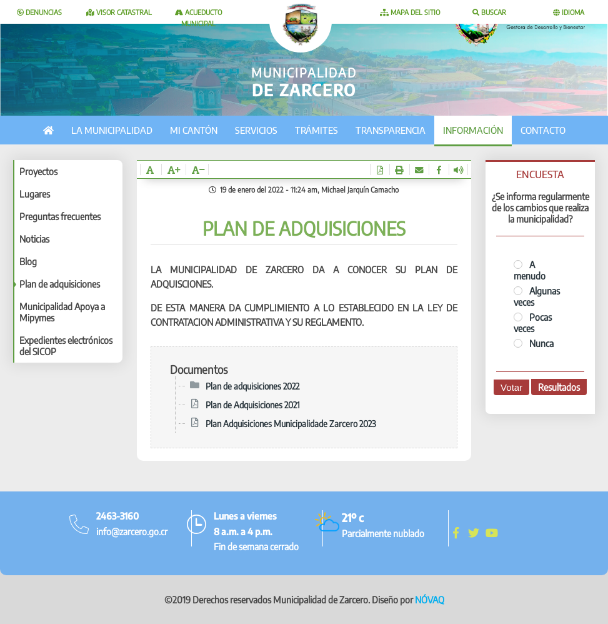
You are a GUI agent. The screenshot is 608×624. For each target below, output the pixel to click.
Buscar (489, 12)
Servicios (256, 130)
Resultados (559, 387)
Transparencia (391, 130)
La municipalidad (111, 130)
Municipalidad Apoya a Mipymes (62, 312)
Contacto (543, 130)
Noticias (34, 238)
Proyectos (38, 171)
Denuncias (39, 12)
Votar (511, 387)
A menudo (530, 270)
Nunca (534, 343)
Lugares (34, 193)
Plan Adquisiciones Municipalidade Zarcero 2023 (291, 423)
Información (473, 130)
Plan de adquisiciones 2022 (252, 385)
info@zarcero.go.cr (131, 531)
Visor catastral (119, 12)
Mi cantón (193, 130)
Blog (28, 261)
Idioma (568, 12)
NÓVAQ (429, 599)
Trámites (316, 130)
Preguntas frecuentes (60, 216)
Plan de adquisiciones (59, 283)
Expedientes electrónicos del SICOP (65, 346)
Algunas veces (537, 296)
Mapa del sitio (410, 12)
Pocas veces (533, 322)
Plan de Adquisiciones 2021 (253, 404)
